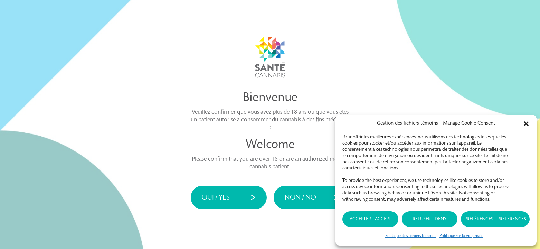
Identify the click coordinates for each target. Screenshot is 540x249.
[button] (526, 123)
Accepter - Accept (370, 219)
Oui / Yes (216, 197)
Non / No (300, 197)
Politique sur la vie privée (461, 236)
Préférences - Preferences (495, 219)
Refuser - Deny (429, 219)
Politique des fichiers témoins (410, 236)
